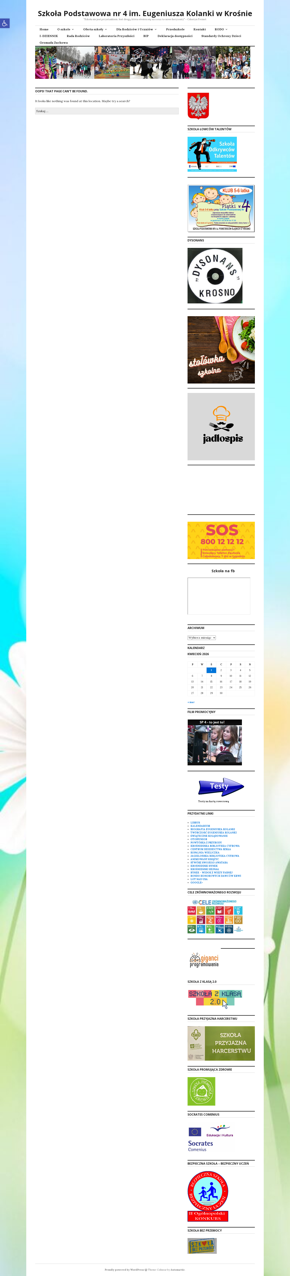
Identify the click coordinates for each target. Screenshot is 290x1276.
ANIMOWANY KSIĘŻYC (204, 859)
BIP (146, 36)
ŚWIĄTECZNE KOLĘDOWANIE (209, 836)
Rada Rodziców (78, 36)
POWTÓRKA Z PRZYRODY (206, 842)
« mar (191, 702)
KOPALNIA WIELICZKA (205, 852)
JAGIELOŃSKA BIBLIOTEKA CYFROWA (214, 856)
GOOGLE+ (196, 882)
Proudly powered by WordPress (124, 1269)
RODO (219, 29)
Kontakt (199, 29)
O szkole (63, 29)
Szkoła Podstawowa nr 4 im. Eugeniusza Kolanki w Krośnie (145, 13)
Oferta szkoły (93, 29)
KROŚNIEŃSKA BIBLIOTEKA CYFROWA (215, 846)
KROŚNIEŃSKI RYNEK (204, 866)
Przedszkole (175, 29)
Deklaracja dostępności (175, 36)
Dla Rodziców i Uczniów (134, 29)
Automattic (178, 1269)
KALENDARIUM (200, 826)
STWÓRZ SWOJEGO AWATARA (209, 862)
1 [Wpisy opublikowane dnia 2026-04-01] (211, 670)
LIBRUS (195, 822)
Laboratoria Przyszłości (116, 36)
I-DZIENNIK (49, 36)
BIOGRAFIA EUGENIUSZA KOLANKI (212, 829)
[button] (5, 23)
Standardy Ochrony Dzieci (221, 36)
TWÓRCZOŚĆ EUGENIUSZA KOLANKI (213, 832)
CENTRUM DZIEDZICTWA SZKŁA (210, 849)
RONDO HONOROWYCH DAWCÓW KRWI (215, 875)
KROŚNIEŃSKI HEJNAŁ (204, 869)
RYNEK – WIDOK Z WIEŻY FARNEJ (211, 872)
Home (44, 29)
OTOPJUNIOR (198, 839)
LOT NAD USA (199, 879)
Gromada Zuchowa (54, 42)
